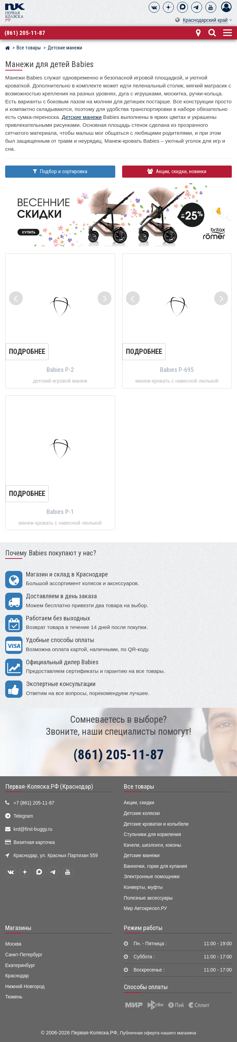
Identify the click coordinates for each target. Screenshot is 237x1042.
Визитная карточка (34, 842)
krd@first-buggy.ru (32, 829)
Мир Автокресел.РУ (145, 908)
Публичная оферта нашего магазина (158, 1032)
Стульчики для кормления (152, 834)
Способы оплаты (146, 987)
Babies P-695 (177, 370)
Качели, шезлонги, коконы (152, 845)
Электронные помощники (152, 876)
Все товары (139, 786)
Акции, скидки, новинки (176, 171)
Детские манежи (81, 117)
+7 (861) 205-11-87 (33, 803)
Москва (13, 944)
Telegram (23, 816)
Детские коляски (142, 813)
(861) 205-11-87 (24, 33)
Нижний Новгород (25, 986)
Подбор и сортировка (60, 171)
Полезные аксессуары (148, 898)
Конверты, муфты (143, 887)
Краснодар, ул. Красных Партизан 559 (55, 855)
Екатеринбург (20, 965)
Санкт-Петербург (23, 954)
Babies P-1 (60, 512)
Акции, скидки (139, 802)
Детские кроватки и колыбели (156, 824)
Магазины (18, 928)
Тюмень (13, 996)
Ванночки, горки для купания (155, 866)
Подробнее (27, 351)
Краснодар (17, 975)
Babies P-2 (60, 370)
